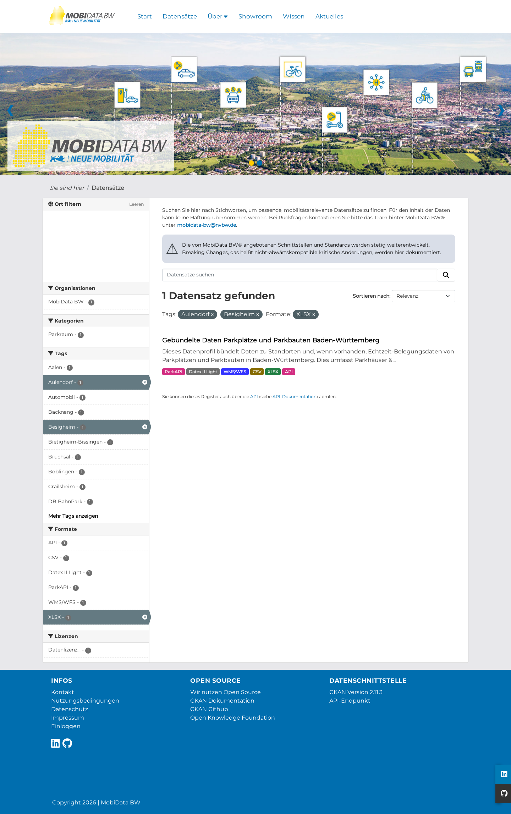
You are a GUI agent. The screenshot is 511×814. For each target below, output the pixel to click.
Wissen (294, 16)
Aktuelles (329, 16)
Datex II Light (203, 371)
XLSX (273, 371)
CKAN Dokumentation (222, 700)
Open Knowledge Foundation (232, 717)
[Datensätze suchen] (300, 275)
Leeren (136, 204)
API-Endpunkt (349, 700)
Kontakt (62, 692)
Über (218, 16)
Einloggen (66, 726)
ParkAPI (173, 371)
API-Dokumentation (295, 396)
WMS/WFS (235, 371)
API (289, 371)
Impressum (67, 717)
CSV (257, 371)
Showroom (255, 16)
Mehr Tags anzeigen (73, 516)
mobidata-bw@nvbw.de (206, 225)
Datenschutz (69, 709)
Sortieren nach (371, 296)
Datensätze (180, 16)
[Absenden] (446, 275)
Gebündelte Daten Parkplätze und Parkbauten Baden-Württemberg (270, 340)
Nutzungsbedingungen (85, 700)
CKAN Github (209, 709)
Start (144, 16)
